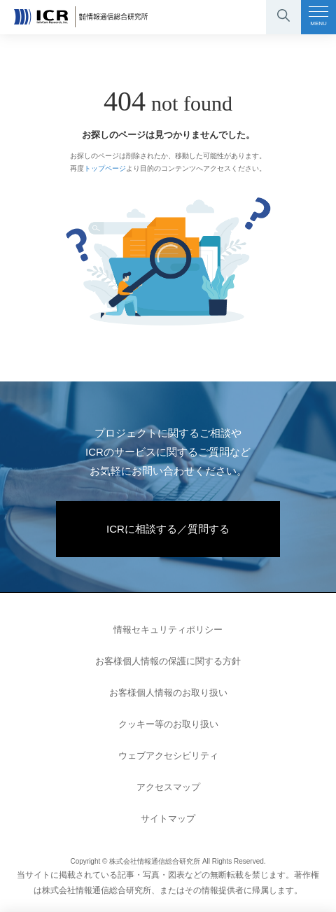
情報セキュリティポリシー (168, 629)
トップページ (105, 168)
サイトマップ (168, 818)
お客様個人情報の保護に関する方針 (168, 661)
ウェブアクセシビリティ (168, 755)
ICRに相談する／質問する (168, 529)
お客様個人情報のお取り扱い (168, 692)
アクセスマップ (168, 787)
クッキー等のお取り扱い (168, 724)
